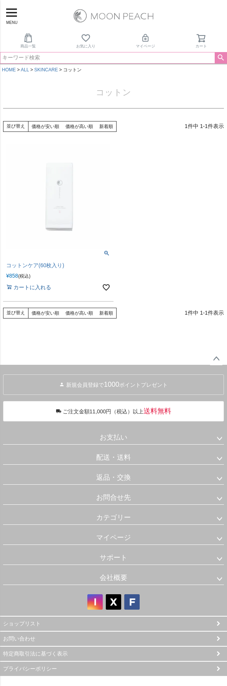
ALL (25, 69)
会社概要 (113, 577)
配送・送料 (113, 457)
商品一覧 (28, 40)
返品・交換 (113, 477)
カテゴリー (113, 517)
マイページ (145, 40)
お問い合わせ (19, 638)
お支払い (113, 437)
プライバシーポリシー (30, 669)
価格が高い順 (79, 126)
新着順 (106, 126)
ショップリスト (22, 623)
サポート (113, 557)
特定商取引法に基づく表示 (35, 654)
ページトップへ (216, 359)
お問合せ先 (113, 497)
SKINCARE (46, 69)
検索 (221, 57)
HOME (9, 69)
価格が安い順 (45, 126)
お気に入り (85, 40)
